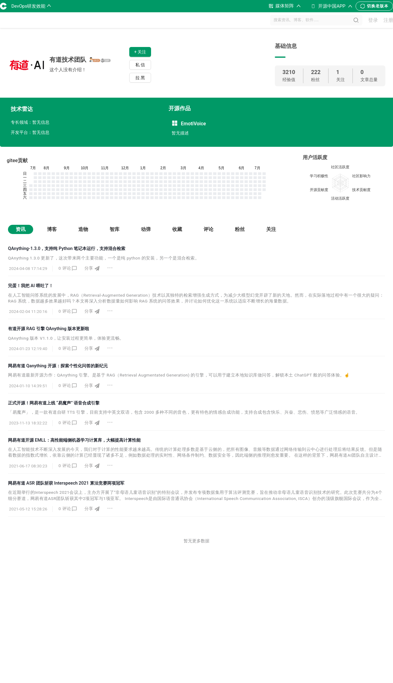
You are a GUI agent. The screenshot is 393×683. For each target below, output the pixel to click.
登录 (373, 20)
